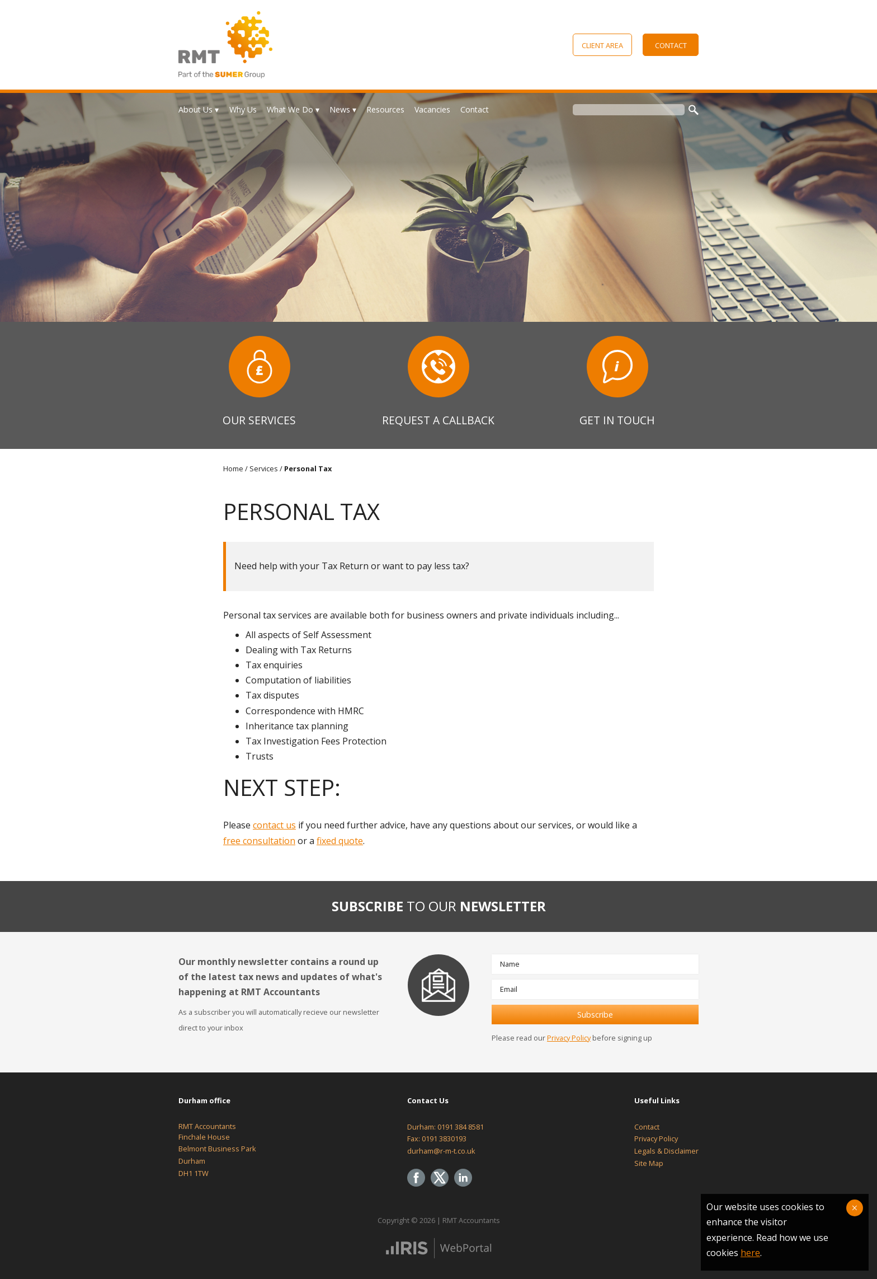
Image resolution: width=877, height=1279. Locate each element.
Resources (385, 109)
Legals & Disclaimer (666, 1151)
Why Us (243, 109)
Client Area (602, 45)
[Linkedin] (466, 1187)
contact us (274, 825)
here (750, 1253)
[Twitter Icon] (442, 1187)
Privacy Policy (569, 1038)
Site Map (648, 1163)
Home (233, 468)
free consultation (259, 841)
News (339, 109)
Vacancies (432, 109)
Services (263, 468)
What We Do (290, 109)
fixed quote (340, 841)
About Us (195, 109)
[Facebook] (419, 1187)
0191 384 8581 (460, 1127)
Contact (671, 45)
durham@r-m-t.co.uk (441, 1151)
